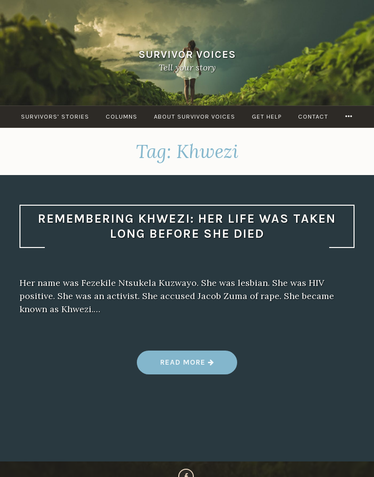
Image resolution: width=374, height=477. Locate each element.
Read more (187, 365)
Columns (121, 116)
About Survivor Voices (194, 116)
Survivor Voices (187, 54)
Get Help (266, 116)
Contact (313, 116)
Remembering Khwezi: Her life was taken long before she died (187, 226)
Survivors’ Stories (55, 116)
